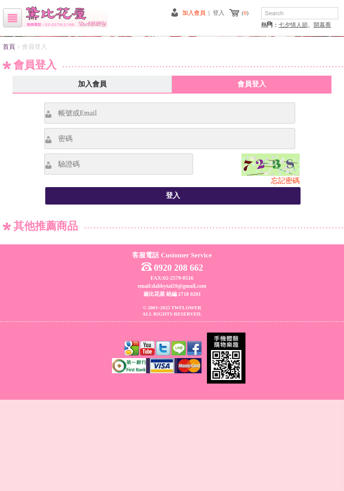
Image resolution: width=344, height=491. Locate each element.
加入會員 (194, 12)
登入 (218, 12)
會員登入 (251, 175)
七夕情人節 (293, 24)
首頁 (9, 138)
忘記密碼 (285, 272)
